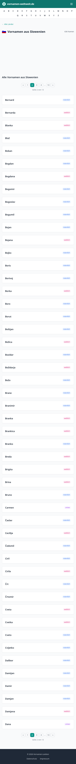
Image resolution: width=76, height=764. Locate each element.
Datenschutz (32, 759)
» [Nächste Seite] (52, 85)
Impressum (44, 759)
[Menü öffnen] (71, 3)
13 (48, 85)
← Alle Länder (7, 24)
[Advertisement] (38, 55)
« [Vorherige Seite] (23, 85)
